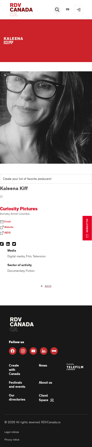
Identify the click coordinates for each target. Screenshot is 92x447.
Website (6, 227)
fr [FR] (67, 10)
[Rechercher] (57, 9)
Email (5, 222)
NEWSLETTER (87, 228)
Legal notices (11, 432)
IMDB (5, 233)
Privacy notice (11, 439)
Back (46, 286)
